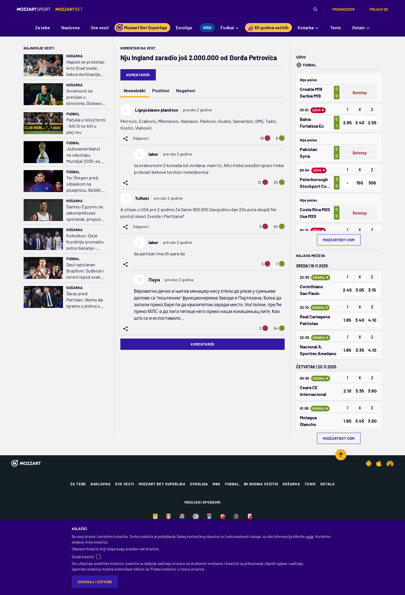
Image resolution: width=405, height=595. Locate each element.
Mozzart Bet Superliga (162, 484)
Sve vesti (124, 484)
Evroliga (199, 484)
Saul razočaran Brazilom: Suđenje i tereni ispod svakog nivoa (85, 271)
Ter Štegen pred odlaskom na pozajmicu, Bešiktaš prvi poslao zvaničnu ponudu (85, 184)
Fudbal (73, 114)
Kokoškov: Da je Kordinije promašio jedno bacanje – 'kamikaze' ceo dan (85, 242)
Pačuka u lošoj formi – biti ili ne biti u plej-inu (85, 126)
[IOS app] (379, 463)
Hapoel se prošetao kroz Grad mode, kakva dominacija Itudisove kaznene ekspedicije (85, 68)
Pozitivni (160, 90)
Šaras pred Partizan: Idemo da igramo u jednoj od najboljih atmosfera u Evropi (85, 300)
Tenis (310, 484)
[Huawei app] (390, 463)
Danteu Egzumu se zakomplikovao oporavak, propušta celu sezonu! (85, 213)
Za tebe (78, 484)
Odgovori (141, 138)
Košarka (74, 56)
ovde (309, 536)
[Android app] (369, 463)
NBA (216, 484)
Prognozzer (343, 9)
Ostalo (327, 484)
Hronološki (134, 90)
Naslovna (101, 484)
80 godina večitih (261, 484)
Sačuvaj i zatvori (95, 582)
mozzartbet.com (339, 240)
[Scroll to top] (340, 454)
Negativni (185, 90)
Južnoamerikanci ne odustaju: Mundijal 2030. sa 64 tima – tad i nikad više (85, 155)
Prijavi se (379, 9)
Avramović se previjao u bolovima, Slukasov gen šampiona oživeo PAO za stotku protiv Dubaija (85, 97)
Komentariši (138, 75)
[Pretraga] (315, 9)
